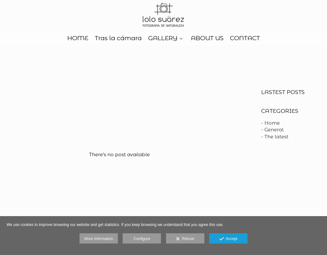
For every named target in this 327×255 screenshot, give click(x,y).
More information (98, 239)
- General (272, 130)
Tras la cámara (118, 38)
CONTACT (245, 38)
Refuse (185, 239)
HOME (77, 38)
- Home (270, 123)
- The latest (274, 137)
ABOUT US (207, 38)
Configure (141, 239)
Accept (228, 239)
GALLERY (163, 38)
